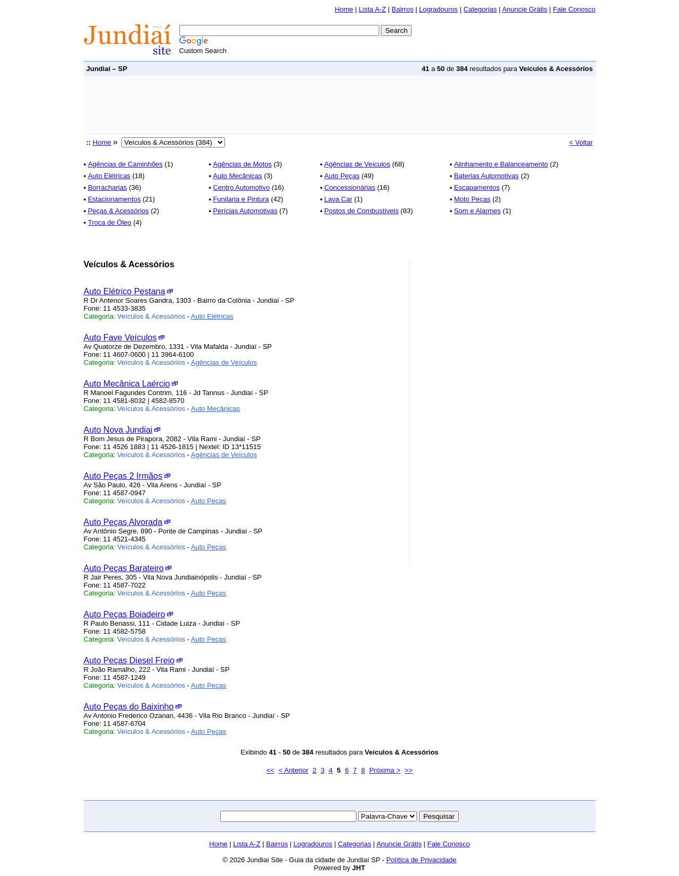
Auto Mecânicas (238, 176)
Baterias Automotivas (486, 176)
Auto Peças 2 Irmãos (123, 475)
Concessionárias (349, 187)
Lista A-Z (372, 9)
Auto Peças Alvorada (123, 522)
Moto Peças (472, 199)
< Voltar (581, 142)
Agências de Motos (242, 164)
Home (344, 9)
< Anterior (293, 770)
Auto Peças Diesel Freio (129, 660)
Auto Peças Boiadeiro (125, 614)
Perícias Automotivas (245, 211)
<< (270, 770)
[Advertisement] (277, 105)
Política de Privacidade (421, 860)
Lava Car (338, 199)
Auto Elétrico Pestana (125, 291)
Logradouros (438, 9)
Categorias (480, 9)
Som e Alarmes (477, 211)
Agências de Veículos (357, 164)
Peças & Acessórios (118, 211)
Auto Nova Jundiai (118, 429)
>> (409, 770)
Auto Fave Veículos (120, 337)
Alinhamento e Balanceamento (501, 164)
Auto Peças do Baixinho (129, 706)
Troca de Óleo (110, 222)
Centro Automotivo (241, 187)
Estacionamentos (114, 199)
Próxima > (385, 770)
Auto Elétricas (109, 176)
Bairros (402, 9)
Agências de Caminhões (125, 164)
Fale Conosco (574, 9)
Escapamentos (477, 187)
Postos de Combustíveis (361, 211)
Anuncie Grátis (524, 9)
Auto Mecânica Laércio (127, 383)
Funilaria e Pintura (241, 199)
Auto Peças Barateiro (124, 568)
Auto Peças (342, 176)
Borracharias (107, 187)
